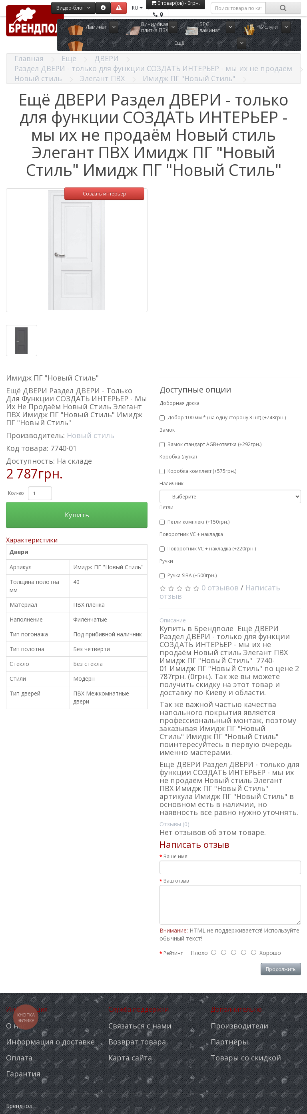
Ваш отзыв (176, 880)
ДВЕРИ (106, 58)
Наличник (171, 483)
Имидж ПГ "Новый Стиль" (189, 78)
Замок (167, 429)
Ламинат (96, 26)
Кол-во (16, 493)
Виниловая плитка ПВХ (154, 27)
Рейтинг (173, 953)
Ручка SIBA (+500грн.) (188, 575)
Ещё (179, 42)
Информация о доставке (50, 1041)
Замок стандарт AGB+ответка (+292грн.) (210, 444)
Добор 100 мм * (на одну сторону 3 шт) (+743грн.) (222, 417)
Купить (77, 514)
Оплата (19, 1057)
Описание (172, 620)
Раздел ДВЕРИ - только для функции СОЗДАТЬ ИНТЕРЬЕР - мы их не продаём (153, 68)
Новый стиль (38, 78)
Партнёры (229, 1041)
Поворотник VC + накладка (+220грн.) (207, 548)
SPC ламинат (209, 27)
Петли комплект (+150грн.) (194, 521)
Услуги (269, 26)
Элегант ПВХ (102, 78)
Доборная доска (179, 403)
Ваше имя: (176, 856)
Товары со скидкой (246, 1057)
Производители (239, 1025)
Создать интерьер (104, 193)
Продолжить (281, 969)
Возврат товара (137, 1041)
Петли (166, 507)
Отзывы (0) (174, 824)
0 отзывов (220, 587)
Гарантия (23, 1073)
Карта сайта (130, 1057)
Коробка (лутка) (178, 456)
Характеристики (32, 540)
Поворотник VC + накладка (191, 534)
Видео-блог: (73, 7)
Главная (29, 58)
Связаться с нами (139, 1025)
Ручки (166, 561)
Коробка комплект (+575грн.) (197, 471)
